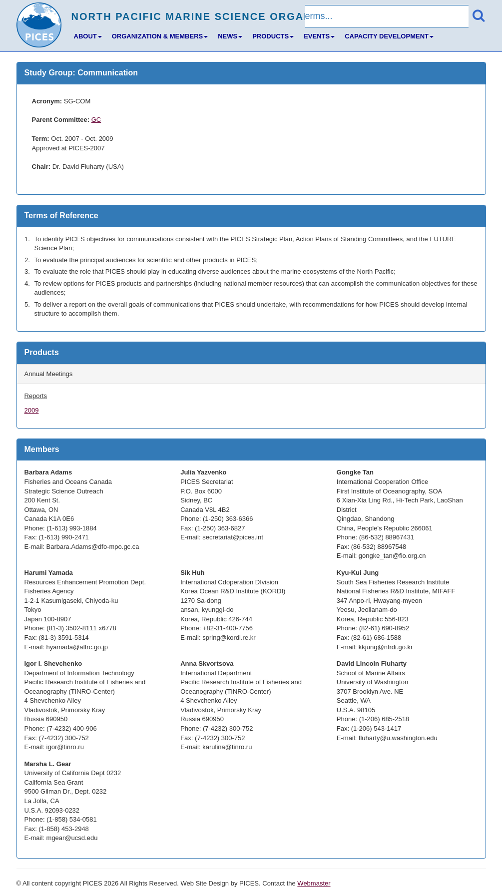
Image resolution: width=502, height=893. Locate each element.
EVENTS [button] (319, 36)
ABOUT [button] (88, 36)
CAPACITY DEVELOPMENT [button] (389, 36)
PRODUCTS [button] (273, 36)
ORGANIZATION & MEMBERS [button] (160, 36)
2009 (31, 410)
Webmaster (313, 883)
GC (96, 119)
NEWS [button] (230, 36)
